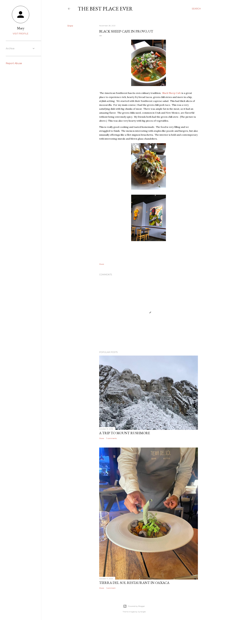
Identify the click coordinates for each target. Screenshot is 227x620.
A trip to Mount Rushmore (124, 433)
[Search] (196, 8)
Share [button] (70, 26)
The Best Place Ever (105, 8)
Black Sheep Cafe (171, 93)
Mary (20, 28)
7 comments (111, 438)
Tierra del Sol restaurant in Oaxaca (134, 582)
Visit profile (20, 33)
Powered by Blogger (134, 606)
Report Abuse (14, 63)
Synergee (142, 612)
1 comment (111, 588)
